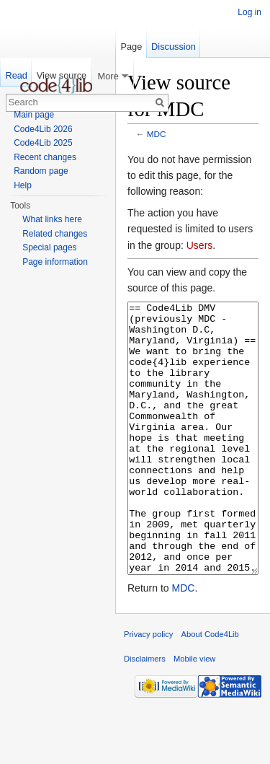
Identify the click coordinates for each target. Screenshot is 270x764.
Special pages (49, 247)
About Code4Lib (210, 688)
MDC (156, 134)
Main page (34, 115)
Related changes (54, 234)
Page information (55, 262)
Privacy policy (148, 688)
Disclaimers (145, 712)
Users (199, 245)
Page (131, 46)
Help (23, 185)
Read (16, 75)
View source (61, 75)
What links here (52, 219)
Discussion (173, 46)
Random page (41, 171)
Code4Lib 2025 (43, 143)
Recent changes (45, 157)
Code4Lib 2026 (43, 129)
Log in (249, 12)
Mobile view (194, 712)
